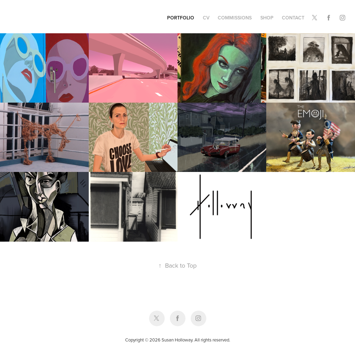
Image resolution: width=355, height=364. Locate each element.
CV (206, 17)
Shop (267, 17)
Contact (293, 17)
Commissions (235, 17)
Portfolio (180, 17)
